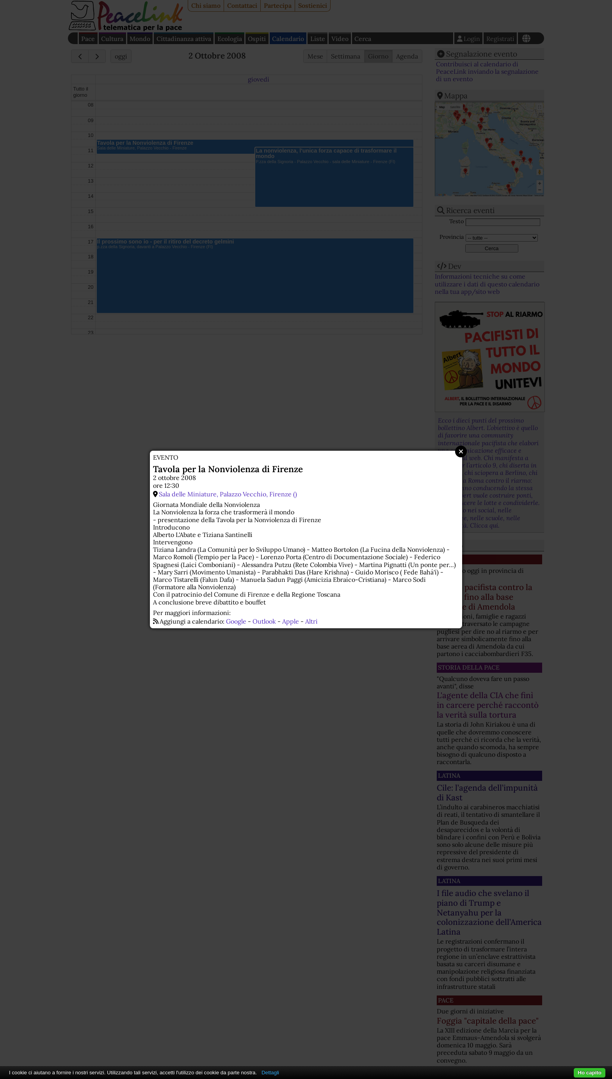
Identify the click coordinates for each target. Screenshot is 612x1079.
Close (461, 451)
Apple (290, 621)
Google (236, 621)
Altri (311, 621)
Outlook (264, 621)
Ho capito (589, 1072)
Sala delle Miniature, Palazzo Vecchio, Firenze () (228, 494)
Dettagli (270, 1072)
